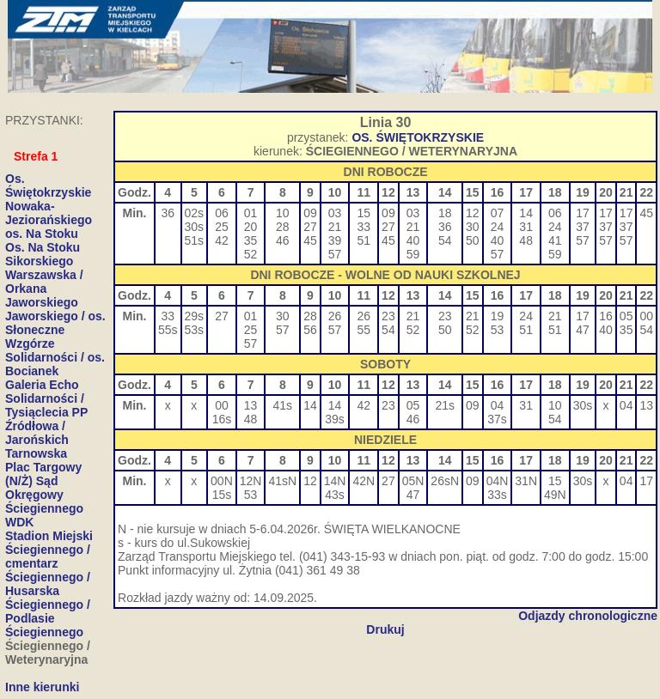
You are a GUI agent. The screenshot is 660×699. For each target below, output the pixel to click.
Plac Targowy (43, 467)
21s (445, 405)
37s (497, 419)
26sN (445, 481)
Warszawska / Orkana (44, 281)
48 (526, 240)
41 (555, 240)
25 (222, 227)
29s (195, 316)
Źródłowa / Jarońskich (37, 433)
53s (195, 330)
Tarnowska (36, 453)
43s (335, 494)
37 (583, 227)
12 (473, 213)
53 (497, 330)
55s (168, 330)
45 (310, 240)
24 (497, 227)
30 (473, 227)
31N (526, 481)
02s (195, 213)
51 (363, 240)
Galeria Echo (42, 385)
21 (335, 227)
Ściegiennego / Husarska (47, 584)
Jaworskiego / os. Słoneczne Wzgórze (55, 329)
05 (626, 316)
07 (497, 213)
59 (413, 254)
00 (646, 316)
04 (497, 405)
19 (497, 316)
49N (555, 494)
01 (251, 213)
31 (526, 227)
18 (445, 213)
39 (335, 240)
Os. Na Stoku (42, 247)
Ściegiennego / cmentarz (47, 556)
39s (335, 419)
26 (335, 316)
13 (251, 405)
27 (310, 227)
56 (310, 330)
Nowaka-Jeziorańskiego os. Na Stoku (48, 219)
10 (283, 213)
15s (222, 494)
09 (310, 213)
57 (335, 254)
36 (167, 213)
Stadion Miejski (49, 536)
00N (222, 481)
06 (222, 213)
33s (497, 494)
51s (195, 240)
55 (363, 330)
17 (583, 213)
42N (363, 481)
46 (283, 240)
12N (251, 481)
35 (251, 240)
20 (251, 227)
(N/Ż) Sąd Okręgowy (34, 487)
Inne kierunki (42, 687)
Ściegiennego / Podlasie (47, 611)
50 (473, 240)
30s (195, 227)
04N (497, 481)
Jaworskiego (41, 302)
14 (526, 213)
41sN (282, 481)
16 (606, 316)
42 (222, 240)
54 (445, 240)
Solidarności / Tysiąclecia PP (46, 405)
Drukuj (385, 629)
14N (335, 481)
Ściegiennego (44, 632)
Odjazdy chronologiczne (587, 616)
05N (413, 481)
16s (222, 419)
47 (583, 330)
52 (251, 254)
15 (363, 213)
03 (335, 213)
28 (283, 227)
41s (283, 405)
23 (388, 316)
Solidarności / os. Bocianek (55, 364)
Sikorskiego (39, 261)
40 (413, 240)
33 (363, 227)
